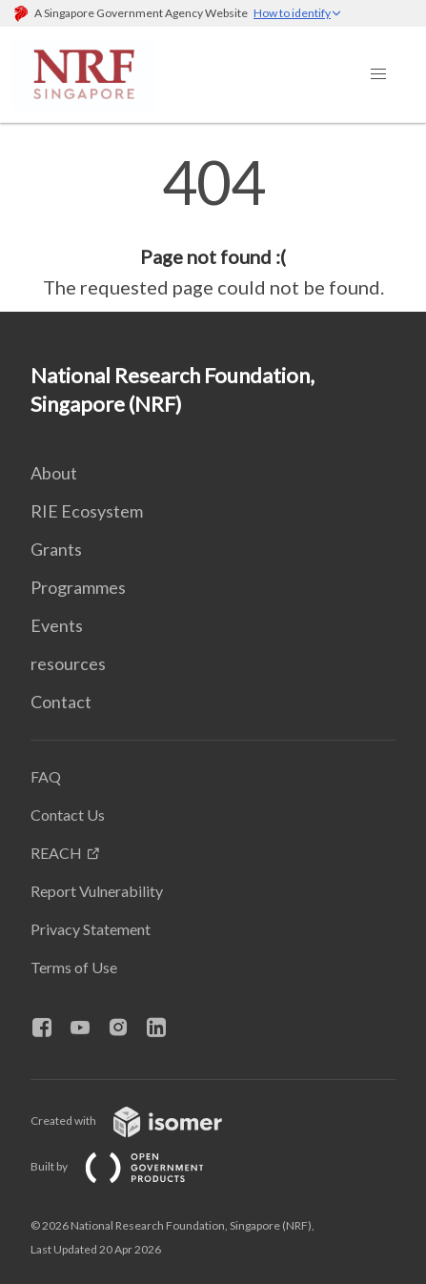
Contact (60, 701)
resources (68, 663)
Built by (132, 1166)
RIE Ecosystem (86, 510)
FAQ (45, 776)
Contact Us (67, 814)
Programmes (78, 587)
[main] (213, 227)
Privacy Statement (90, 929)
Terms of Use (73, 967)
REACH (56, 853)
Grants (56, 549)
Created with (141, 1120)
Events (56, 625)
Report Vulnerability (96, 891)
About (53, 472)
